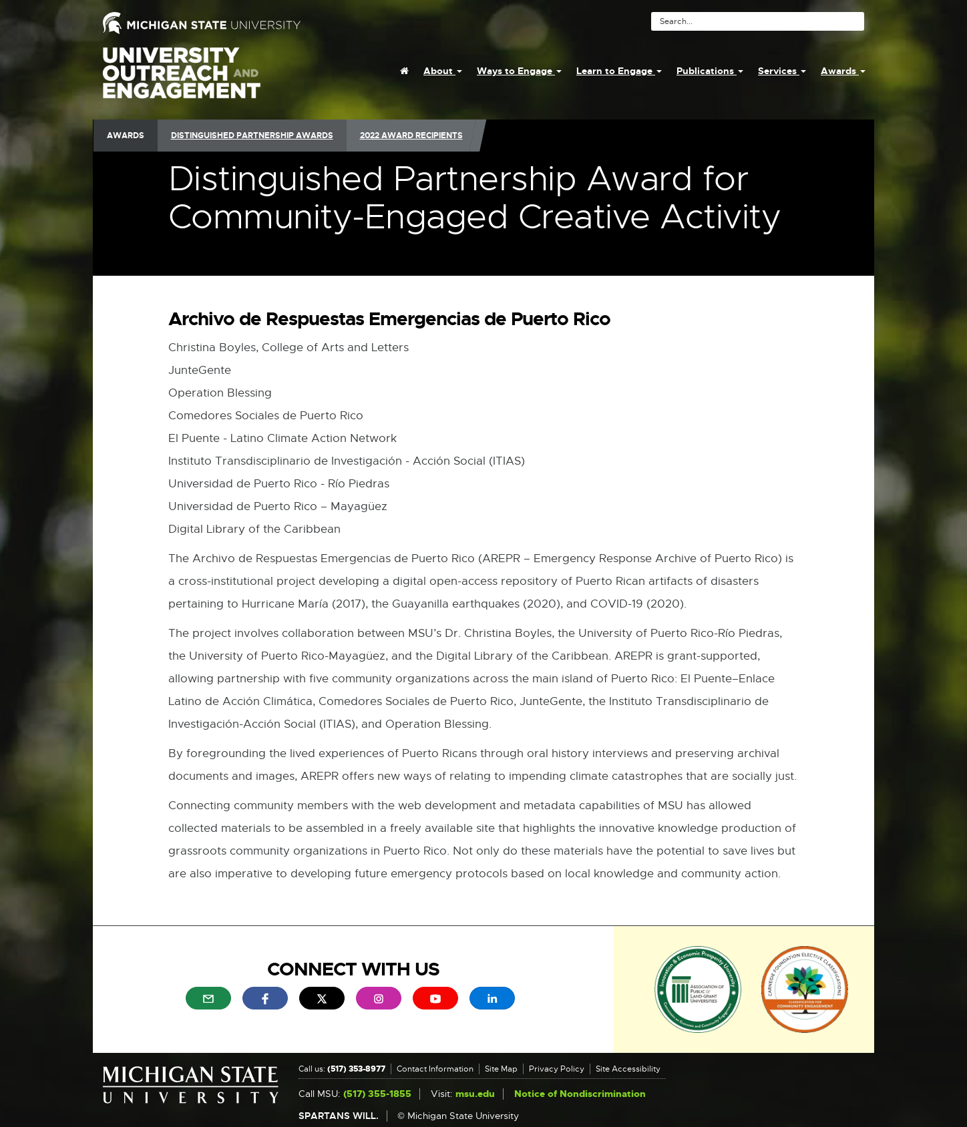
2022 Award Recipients (411, 135)
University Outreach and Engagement (181, 80)
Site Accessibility (628, 1069)
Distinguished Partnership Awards (252, 135)
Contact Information (435, 1069)
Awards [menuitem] (843, 71)
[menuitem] (404, 70)
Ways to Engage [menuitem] (519, 71)
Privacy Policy (556, 1069)
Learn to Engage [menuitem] (619, 71)
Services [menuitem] (782, 71)
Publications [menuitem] (709, 71)
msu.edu (475, 1094)
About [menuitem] (442, 71)
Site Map (501, 1069)
